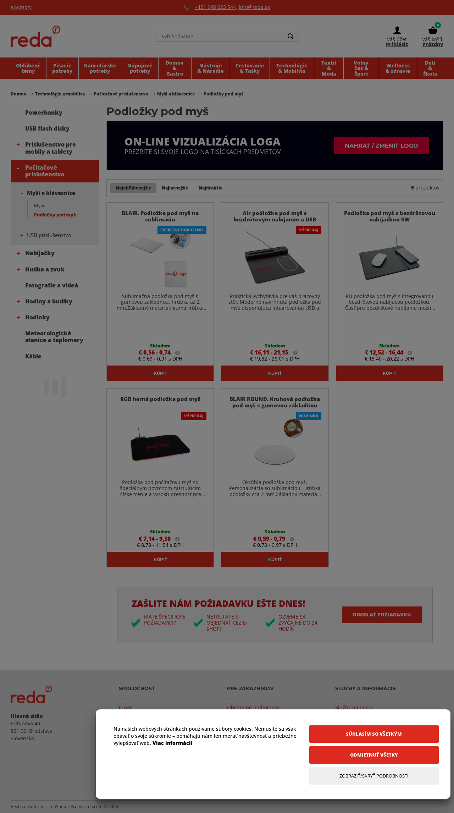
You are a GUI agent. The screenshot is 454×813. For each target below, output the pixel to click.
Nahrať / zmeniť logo (381, 145)
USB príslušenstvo (49, 234)
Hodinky (37, 317)
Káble (33, 356)
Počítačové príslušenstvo (45, 171)
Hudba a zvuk (45, 269)
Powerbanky (43, 112)
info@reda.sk (254, 7)
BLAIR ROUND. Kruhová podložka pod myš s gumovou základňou (274, 402)
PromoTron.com (87, 806)
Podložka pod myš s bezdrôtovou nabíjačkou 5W (389, 216)
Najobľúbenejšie (133, 188)
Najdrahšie (210, 188)
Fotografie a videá (51, 285)
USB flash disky (47, 128)
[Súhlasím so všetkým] (374, 734)
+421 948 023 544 (215, 7)
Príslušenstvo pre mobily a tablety (50, 148)
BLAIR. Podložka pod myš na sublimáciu (160, 216)
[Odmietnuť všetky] (374, 755)
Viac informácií (173, 743)
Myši (39, 205)
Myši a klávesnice (51, 192)
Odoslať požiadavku (382, 614)
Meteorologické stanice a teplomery (54, 336)
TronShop (56, 806)
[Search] (290, 36)
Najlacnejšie (175, 188)
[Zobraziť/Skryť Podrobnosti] (374, 776)
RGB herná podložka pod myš (160, 398)
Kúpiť (160, 373)
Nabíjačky (40, 253)
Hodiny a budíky (48, 301)
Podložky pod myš (55, 215)
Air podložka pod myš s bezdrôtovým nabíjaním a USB (274, 216)
